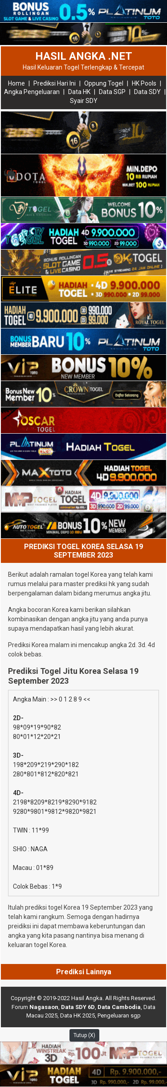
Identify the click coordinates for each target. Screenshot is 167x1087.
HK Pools (144, 83)
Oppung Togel (103, 83)
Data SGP (112, 91)
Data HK (79, 91)
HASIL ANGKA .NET (83, 56)
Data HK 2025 (77, 1015)
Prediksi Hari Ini (54, 83)
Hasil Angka (86, 998)
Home (16, 83)
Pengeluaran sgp (119, 1015)
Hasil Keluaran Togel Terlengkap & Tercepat (83, 67)
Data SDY (147, 91)
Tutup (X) (84, 1035)
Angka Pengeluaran (32, 91)
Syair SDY (84, 100)
